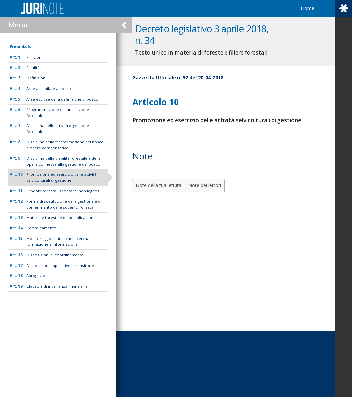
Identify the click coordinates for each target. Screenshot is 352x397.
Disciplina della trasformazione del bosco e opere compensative (65, 144)
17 (20, 265)
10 (20, 174)
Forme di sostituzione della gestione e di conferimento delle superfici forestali (63, 204)
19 (20, 286)
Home (307, 8)
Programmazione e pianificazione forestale (57, 112)
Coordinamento (41, 227)
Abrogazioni (37, 275)
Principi (33, 57)
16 (20, 254)
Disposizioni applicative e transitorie (60, 265)
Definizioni (36, 77)
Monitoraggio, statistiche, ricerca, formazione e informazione (57, 241)
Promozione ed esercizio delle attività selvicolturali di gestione (61, 177)
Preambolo (21, 46)
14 (20, 227)
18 (20, 275)
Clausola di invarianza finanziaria (57, 286)
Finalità (33, 67)
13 (20, 217)
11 (20, 190)
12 (20, 201)
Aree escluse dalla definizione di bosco (62, 99)
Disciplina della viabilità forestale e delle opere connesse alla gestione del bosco (63, 161)
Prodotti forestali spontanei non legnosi (63, 190)
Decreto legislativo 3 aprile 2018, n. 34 (207, 34)
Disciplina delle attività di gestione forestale (57, 128)
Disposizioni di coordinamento (55, 254)
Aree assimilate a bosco (48, 88)
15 (20, 238)
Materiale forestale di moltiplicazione (61, 217)
